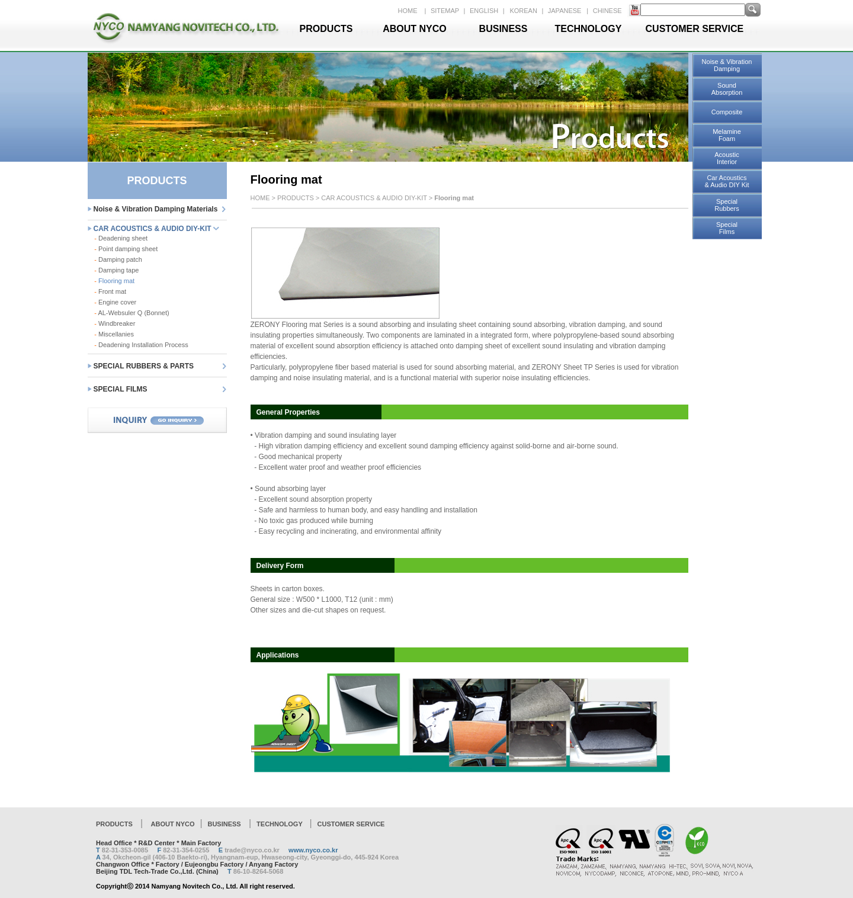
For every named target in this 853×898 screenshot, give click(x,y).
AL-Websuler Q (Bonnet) (131, 312)
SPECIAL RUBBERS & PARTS (144, 366)
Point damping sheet (126, 248)
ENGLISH (485, 10)
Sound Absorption (727, 89)
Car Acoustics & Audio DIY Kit (726, 181)
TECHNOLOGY (588, 29)
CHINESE (607, 10)
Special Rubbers (726, 205)
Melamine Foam (727, 135)
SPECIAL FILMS (120, 389)
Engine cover (115, 302)
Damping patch (118, 259)
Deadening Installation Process (141, 344)
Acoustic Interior (726, 158)
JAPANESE (565, 10)
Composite (727, 112)
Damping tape (116, 270)
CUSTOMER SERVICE (695, 29)
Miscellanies (114, 334)
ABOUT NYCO (415, 29)
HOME (408, 10)
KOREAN (524, 10)
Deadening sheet (120, 238)
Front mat (110, 291)
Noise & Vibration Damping (727, 65)
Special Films (726, 228)
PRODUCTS (326, 29)
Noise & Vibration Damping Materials (156, 209)
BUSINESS (503, 29)
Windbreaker (114, 323)
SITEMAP (446, 10)
